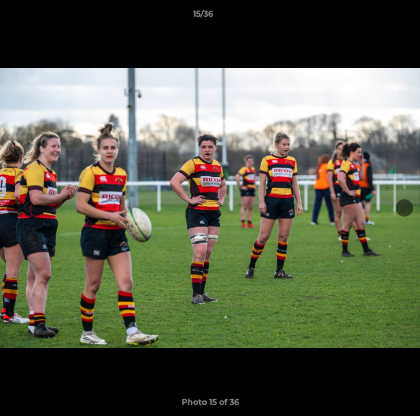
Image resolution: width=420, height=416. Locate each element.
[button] (378, 17)
